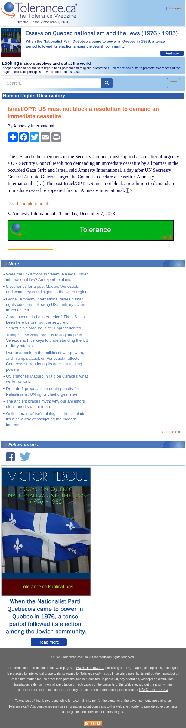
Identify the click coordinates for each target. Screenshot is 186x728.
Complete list (172, 432)
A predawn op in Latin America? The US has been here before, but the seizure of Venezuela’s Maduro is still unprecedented (45, 322)
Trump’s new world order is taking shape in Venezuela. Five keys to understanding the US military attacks (47, 340)
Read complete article (29, 203)
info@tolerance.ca (153, 690)
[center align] (107, 83)
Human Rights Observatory (34, 95)
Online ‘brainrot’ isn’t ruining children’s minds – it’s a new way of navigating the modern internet (47, 419)
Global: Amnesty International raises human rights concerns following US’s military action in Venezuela (45, 304)
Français (174, 8)
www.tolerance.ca (90, 668)
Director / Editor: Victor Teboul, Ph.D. (43, 22)
